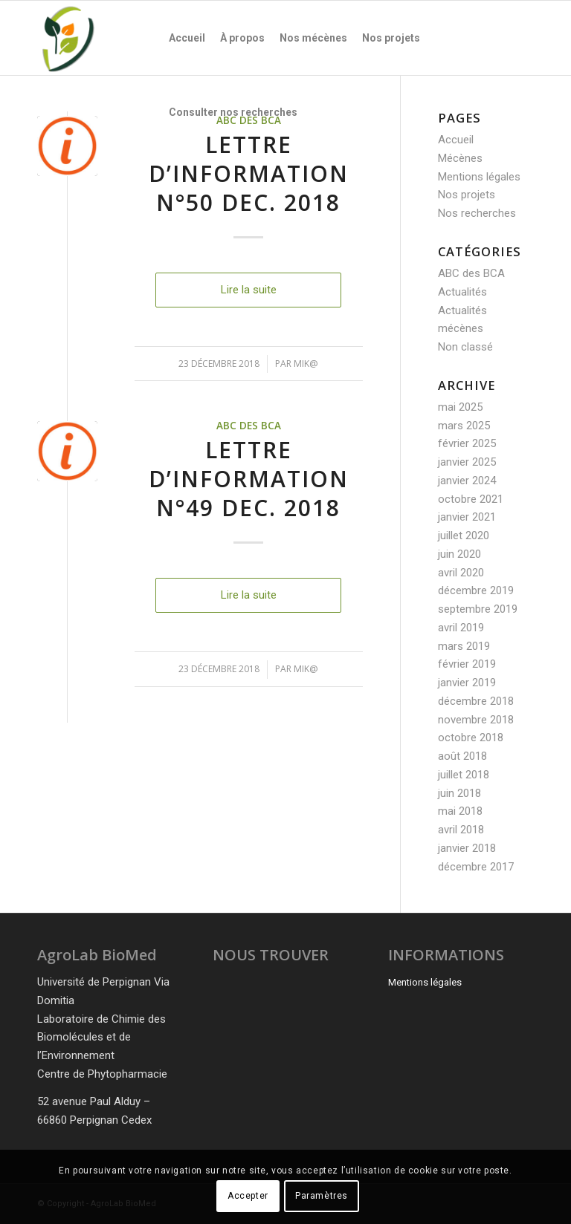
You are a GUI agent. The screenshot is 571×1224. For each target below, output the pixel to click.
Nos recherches (477, 213)
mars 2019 (464, 646)
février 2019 (467, 664)
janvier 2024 (467, 480)
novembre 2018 (476, 719)
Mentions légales (479, 176)
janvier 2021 (467, 517)
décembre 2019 (476, 590)
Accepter (248, 1196)
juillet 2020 (463, 535)
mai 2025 (460, 407)
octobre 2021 (470, 499)
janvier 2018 (467, 848)
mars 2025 (464, 425)
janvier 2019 (467, 682)
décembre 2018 (476, 701)
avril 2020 (461, 572)
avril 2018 (461, 829)
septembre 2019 (477, 609)
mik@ (306, 363)
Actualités (462, 292)
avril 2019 (461, 627)
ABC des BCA (248, 425)
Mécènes (460, 158)
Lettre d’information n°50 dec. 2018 (249, 173)
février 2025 (467, 443)
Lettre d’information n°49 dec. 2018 (249, 478)
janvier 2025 (467, 462)
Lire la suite (249, 289)
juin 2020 (459, 554)
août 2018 (462, 756)
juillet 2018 (463, 774)
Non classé (465, 347)
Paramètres (321, 1196)
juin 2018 (459, 793)
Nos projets (466, 194)
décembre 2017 (476, 866)
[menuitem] (187, 38)
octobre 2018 (470, 737)
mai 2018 (460, 811)
